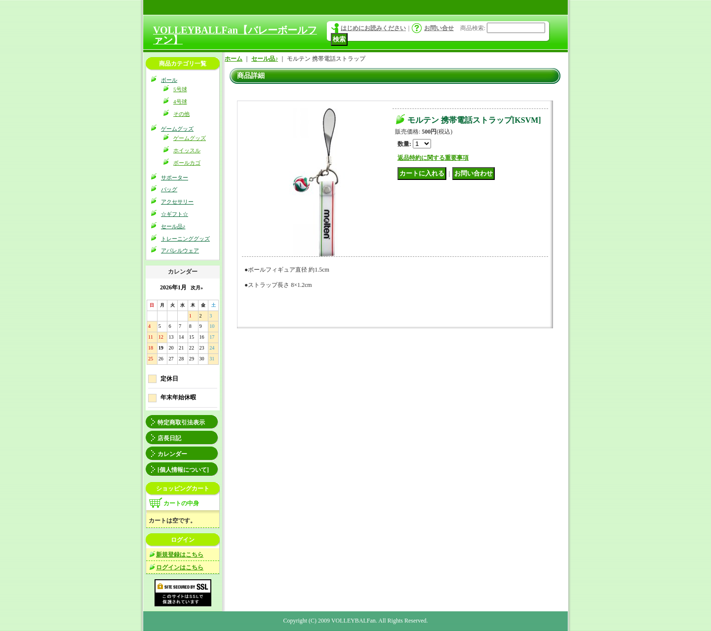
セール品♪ (173, 226)
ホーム (233, 58)
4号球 (180, 102)
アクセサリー (177, 202)
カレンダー (172, 454)
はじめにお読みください (373, 28)
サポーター (174, 177)
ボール (169, 80)
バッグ (169, 189)
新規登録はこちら (179, 554)
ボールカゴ (186, 163)
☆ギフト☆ (174, 214)
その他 (181, 114)
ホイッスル (186, 150)
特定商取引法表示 (181, 422)
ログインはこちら (179, 567)
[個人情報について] (183, 469)
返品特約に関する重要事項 (433, 157)
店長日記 (169, 438)
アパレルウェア (180, 250)
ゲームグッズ (177, 129)
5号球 (180, 89)
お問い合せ (439, 28)
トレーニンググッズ (185, 239)
